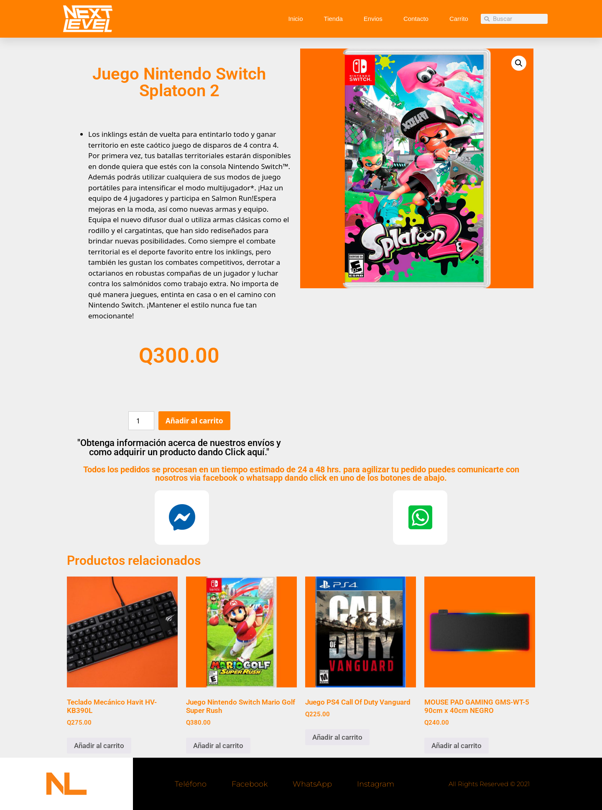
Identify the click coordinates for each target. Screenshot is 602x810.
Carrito (458, 18)
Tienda (333, 18)
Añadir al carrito (194, 421)
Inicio (295, 18)
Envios (373, 18)
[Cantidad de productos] (141, 420)
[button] (518, 63)
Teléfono (191, 784)
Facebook (250, 784)
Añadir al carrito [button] (99, 745)
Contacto (416, 18)
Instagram (375, 784)
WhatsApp (312, 784)
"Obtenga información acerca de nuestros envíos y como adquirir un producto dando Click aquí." (179, 447)
